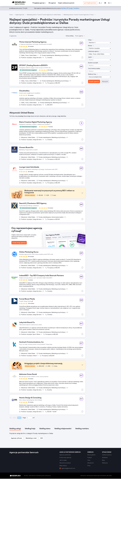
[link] (52, 3)
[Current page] (29, 495)
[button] (100, 3)
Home (11, 14)
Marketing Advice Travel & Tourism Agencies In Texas (79, 14)
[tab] (15, 506)
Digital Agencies (19, 14)
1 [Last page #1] (34, 495)
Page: (24, 495)
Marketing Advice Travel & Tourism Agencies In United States (44, 14)
